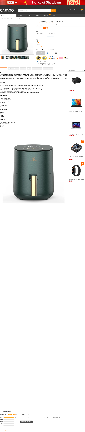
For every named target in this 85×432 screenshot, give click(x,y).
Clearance (54, 15)
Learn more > (82, 64)
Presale (37, 15)
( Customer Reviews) (43, 24)
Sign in (69, 9)
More (83, 70)
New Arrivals (20, 15)
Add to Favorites (50, 53)
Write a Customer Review (26, 421)
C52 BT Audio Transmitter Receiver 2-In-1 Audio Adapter (76, 156)
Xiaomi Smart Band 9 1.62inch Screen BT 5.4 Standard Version (76, 179)
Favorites (76, 10)
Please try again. (50, 36)
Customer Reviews (48, 68)
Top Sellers (29, 15)
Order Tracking (74, 5)
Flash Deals (46, 15)
